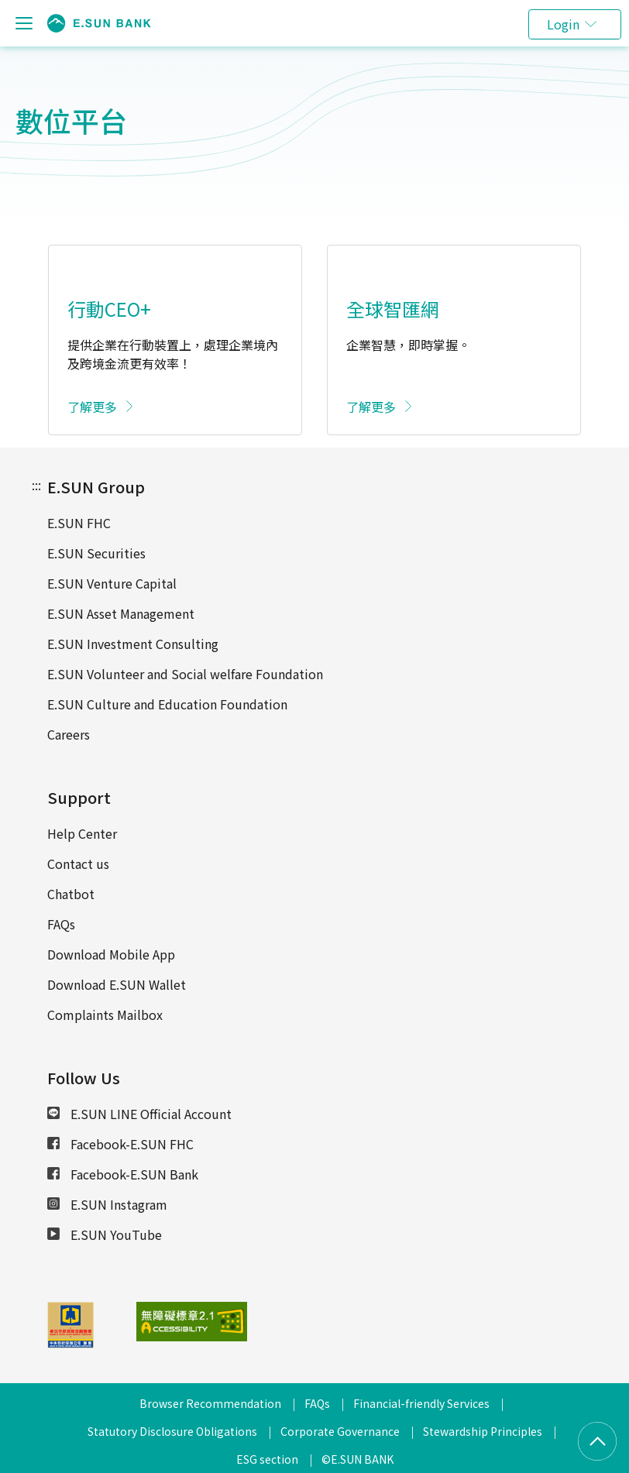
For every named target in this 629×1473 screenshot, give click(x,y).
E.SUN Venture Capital (112, 583)
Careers (68, 734)
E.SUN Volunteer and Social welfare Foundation (185, 673)
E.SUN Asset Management (120, 613)
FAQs (61, 924)
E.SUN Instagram (107, 1204)
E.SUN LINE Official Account (139, 1113)
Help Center (82, 833)
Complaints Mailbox (105, 1014)
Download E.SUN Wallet (116, 984)
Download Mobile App (111, 954)
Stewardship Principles (482, 1431)
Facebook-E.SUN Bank (122, 1174)
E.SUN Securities (96, 553)
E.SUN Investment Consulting (132, 643)
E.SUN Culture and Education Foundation (167, 704)
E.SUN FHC (79, 522)
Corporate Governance (340, 1431)
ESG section (267, 1459)
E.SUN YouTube (104, 1234)
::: (36, 485)
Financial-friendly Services (421, 1403)
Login (563, 24)
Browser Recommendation (210, 1403)
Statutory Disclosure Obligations (172, 1431)
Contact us (78, 863)
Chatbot (71, 893)
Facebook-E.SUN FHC (120, 1144)
